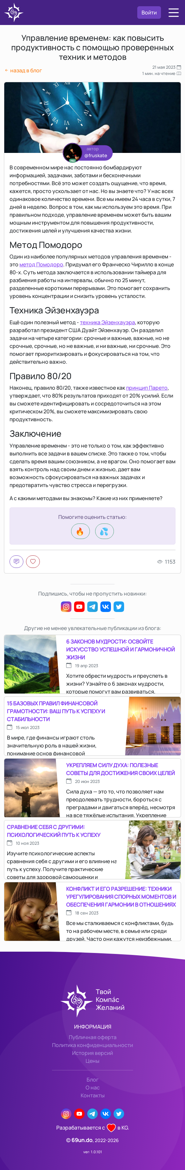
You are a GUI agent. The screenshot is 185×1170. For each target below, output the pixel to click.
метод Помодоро (41, 264)
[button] (173, 12)
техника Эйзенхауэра (107, 322)
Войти (149, 12)
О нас (93, 1087)
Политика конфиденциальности (92, 1045)
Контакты (93, 1095)
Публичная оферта (93, 1037)
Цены (92, 1060)
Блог (93, 1079)
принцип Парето (147, 387)
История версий (92, 1053)
